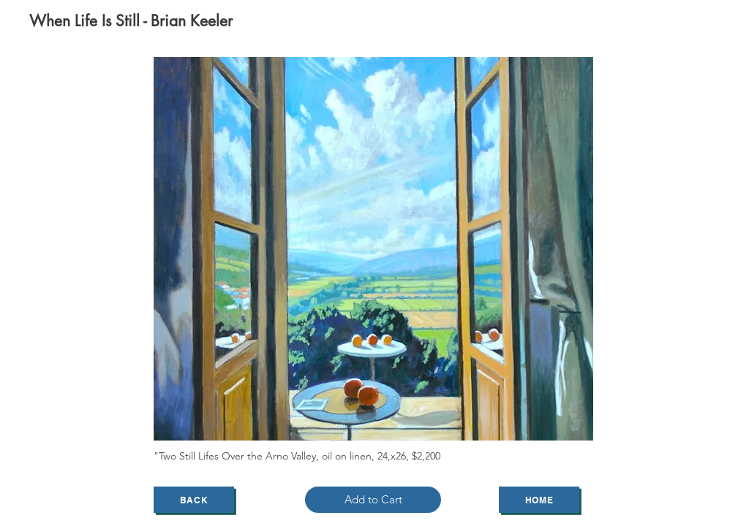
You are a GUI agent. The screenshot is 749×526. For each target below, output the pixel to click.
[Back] (194, 500)
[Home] (539, 500)
